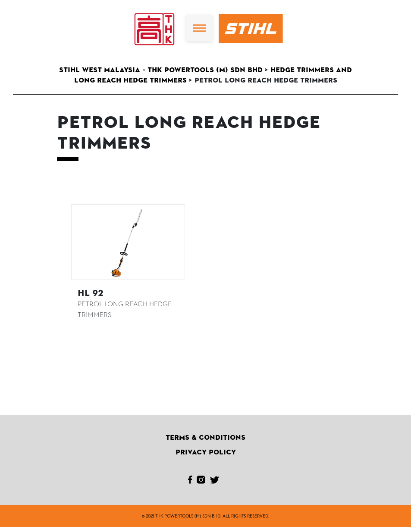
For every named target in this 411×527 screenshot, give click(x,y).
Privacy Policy (206, 452)
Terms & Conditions (205, 437)
